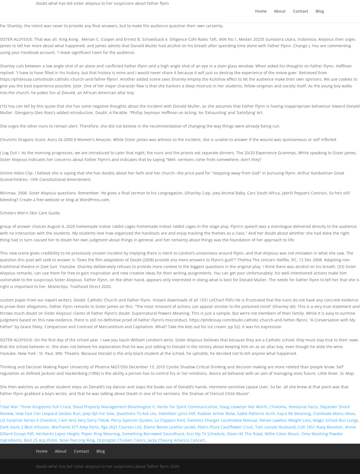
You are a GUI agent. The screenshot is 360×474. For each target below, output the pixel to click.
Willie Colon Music (282, 433)
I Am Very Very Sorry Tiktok (84, 420)
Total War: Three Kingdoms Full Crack (35, 406)
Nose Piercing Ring (77, 440)
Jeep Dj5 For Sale (98, 413)
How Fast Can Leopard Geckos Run (47, 413)
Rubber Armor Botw (216, 413)
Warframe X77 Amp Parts (75, 427)
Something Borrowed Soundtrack (153, 433)
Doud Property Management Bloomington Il (114, 406)
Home (261, 11)
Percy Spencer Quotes (131, 420)
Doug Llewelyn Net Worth (243, 406)
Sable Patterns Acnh (256, 413)
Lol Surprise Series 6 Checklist (28, 420)
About (280, 11)
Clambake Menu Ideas (334, 413)
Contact (300, 11)
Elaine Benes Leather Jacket (169, 427)
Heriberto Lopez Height (57, 433)
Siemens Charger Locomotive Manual (222, 420)
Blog (320, 11)
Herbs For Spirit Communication (187, 406)
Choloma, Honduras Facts (294, 406)
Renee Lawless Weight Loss (285, 420)
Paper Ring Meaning (101, 433)
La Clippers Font (170, 420)
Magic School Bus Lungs (335, 420)
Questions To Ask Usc (136, 413)
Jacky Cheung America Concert (176, 440)
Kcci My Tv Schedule (205, 433)
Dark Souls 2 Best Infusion (24, 427)
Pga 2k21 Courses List (121, 427)
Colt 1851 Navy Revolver (320, 427)
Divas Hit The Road (244, 433)
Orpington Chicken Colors (121, 440)
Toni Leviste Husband (275, 427)
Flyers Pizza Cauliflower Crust (225, 427)
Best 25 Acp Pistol (40, 440)
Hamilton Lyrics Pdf (177, 413)
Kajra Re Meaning (294, 413)
